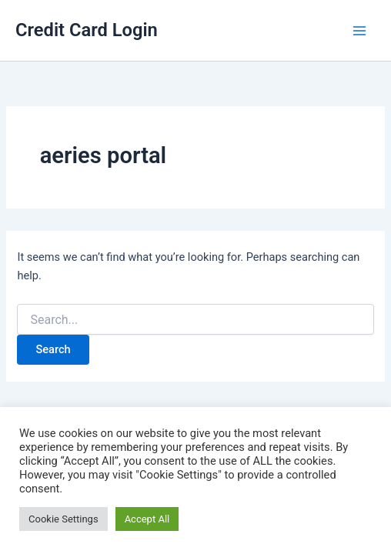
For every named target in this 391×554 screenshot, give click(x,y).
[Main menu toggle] (359, 31)
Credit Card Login (86, 30)
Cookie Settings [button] (63, 519)
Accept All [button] (147, 519)
